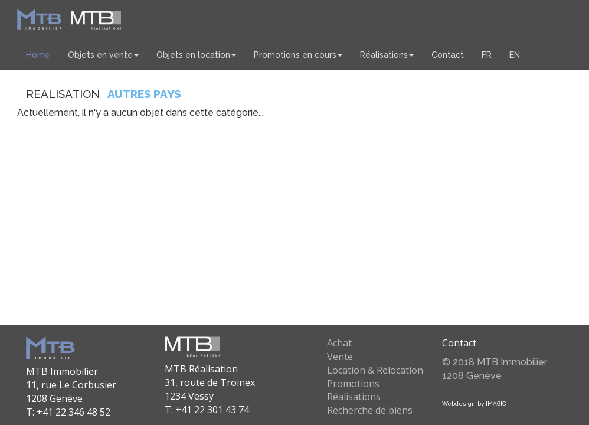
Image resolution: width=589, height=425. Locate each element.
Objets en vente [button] (103, 55)
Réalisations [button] (387, 55)
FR (487, 55)
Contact (447, 55)
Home (38, 55)
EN (514, 55)
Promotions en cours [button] (298, 55)
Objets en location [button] (196, 55)
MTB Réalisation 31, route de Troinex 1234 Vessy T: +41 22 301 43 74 (210, 389)
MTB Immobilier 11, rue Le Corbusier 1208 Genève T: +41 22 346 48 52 (71, 392)
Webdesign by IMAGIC (474, 403)
